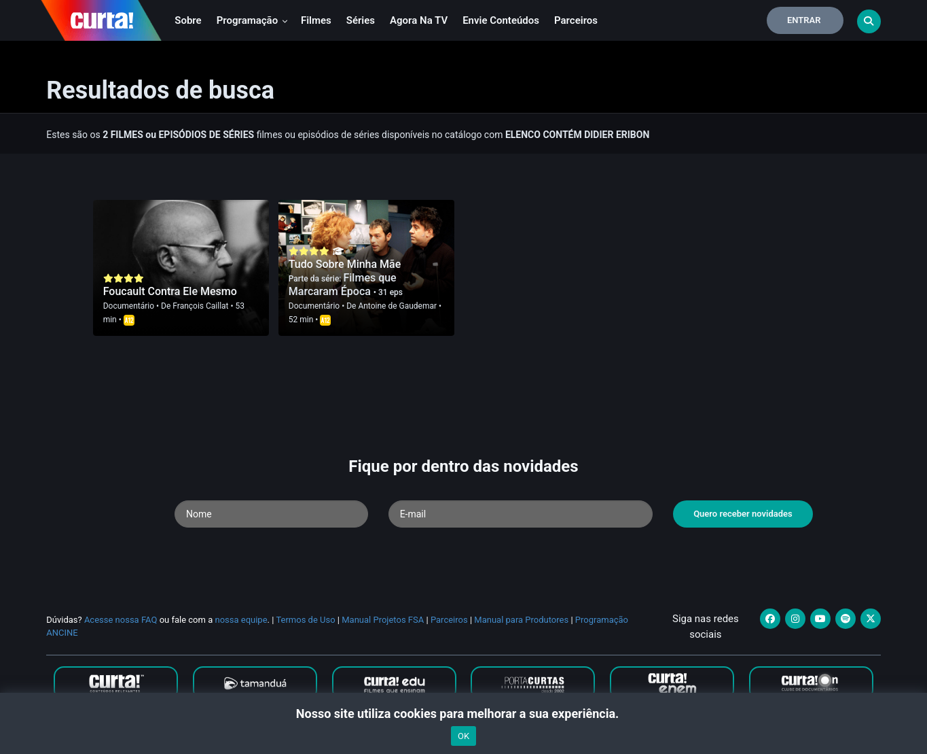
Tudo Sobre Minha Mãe (345, 264)
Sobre (188, 20)
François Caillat (200, 306)
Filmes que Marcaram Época (343, 284)
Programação (252, 20)
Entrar (804, 20)
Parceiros (576, 20)
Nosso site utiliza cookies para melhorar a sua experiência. (463, 713)
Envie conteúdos (500, 20)
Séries (360, 20)
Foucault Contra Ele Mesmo (170, 291)
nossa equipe (241, 620)
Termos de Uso (305, 620)
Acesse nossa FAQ (121, 620)
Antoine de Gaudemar (397, 306)
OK (463, 736)
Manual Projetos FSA (383, 620)
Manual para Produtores (521, 620)
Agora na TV (419, 20)
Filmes (316, 20)
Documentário (128, 306)
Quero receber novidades (743, 514)
